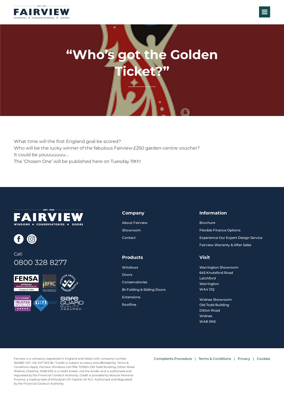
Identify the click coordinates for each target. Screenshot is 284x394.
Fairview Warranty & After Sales (225, 245)
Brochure (207, 223)
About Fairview (135, 223)
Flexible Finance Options (219, 230)
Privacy (244, 359)
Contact (129, 238)
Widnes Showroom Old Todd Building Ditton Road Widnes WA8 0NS (215, 310)
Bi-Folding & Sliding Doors (144, 289)
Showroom (131, 230)
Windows (130, 267)
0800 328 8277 (40, 262)
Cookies (263, 359)
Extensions (131, 297)
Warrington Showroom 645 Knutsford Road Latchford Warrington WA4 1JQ (219, 278)
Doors (127, 274)
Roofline (129, 304)
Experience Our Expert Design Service (230, 238)
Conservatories (134, 282)
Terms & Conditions (215, 359)
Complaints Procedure (173, 359)
